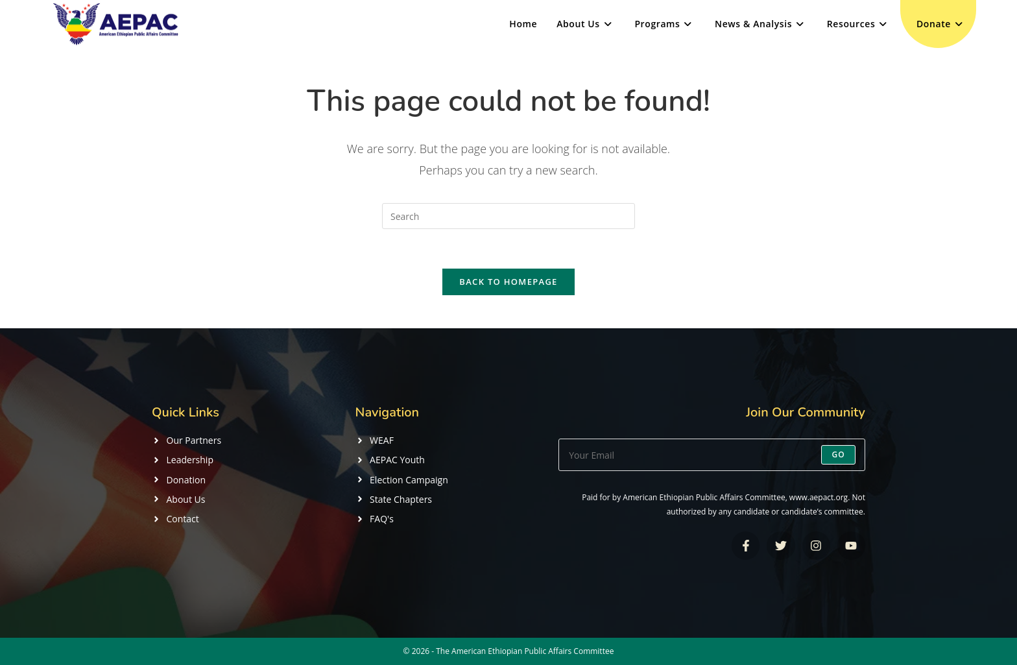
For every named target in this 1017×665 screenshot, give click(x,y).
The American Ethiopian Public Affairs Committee (525, 651)
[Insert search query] (508, 216)
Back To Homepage (508, 281)
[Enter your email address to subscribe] (711, 455)
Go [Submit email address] (838, 454)
